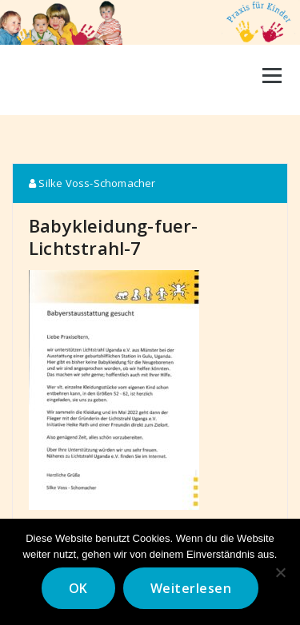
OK (78, 588)
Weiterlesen (191, 588)
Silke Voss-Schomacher (92, 183)
